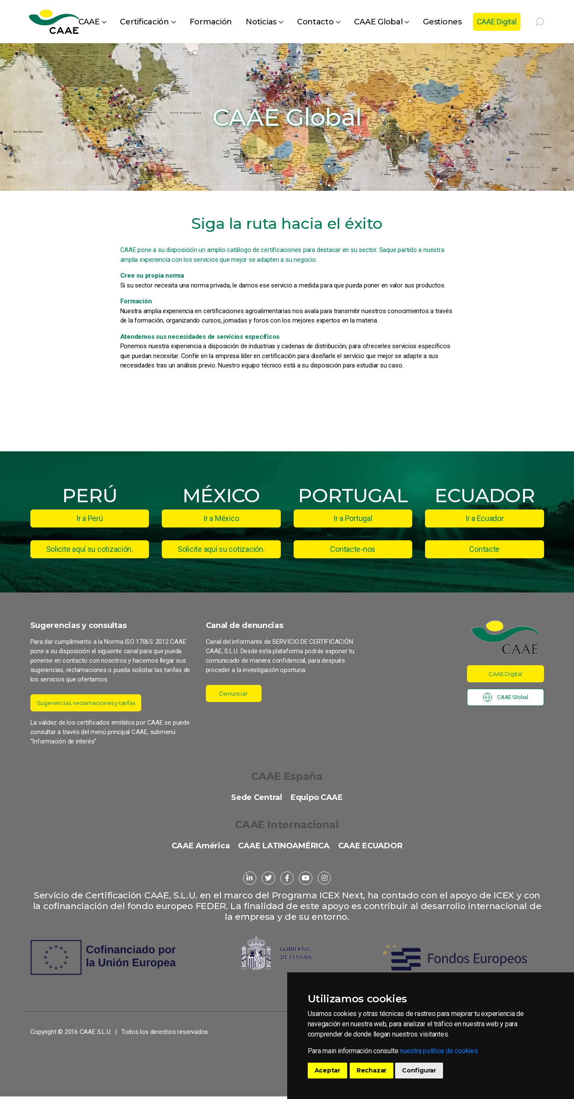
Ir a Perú (89, 518)
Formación (211, 22)
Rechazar (372, 1070)
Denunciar (233, 693)
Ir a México (221, 518)
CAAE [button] (89, 22)
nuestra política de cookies (439, 1051)
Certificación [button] (144, 22)
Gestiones (442, 22)
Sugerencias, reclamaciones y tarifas (93, 703)
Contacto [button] (315, 22)
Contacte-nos (352, 549)
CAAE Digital (497, 21)
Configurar (419, 1070)
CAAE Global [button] (378, 22)
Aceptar (328, 1070)
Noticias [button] (261, 22)
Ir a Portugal (352, 518)
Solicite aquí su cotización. (89, 549)
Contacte (484, 549)
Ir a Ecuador (484, 518)
